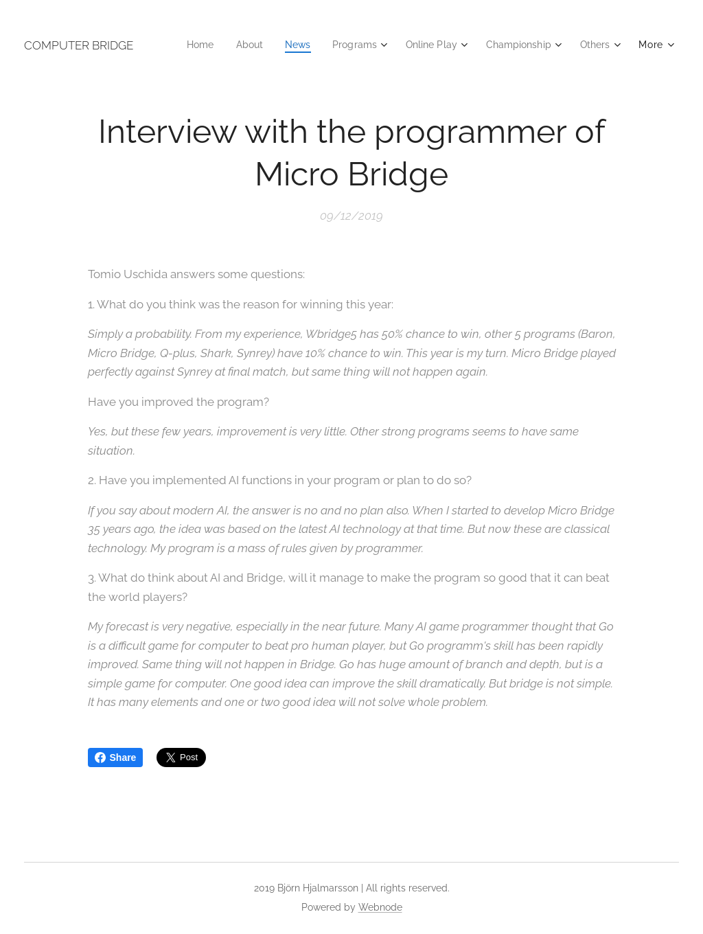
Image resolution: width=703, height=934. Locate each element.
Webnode (380, 907)
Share (116, 757)
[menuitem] (244, 44)
